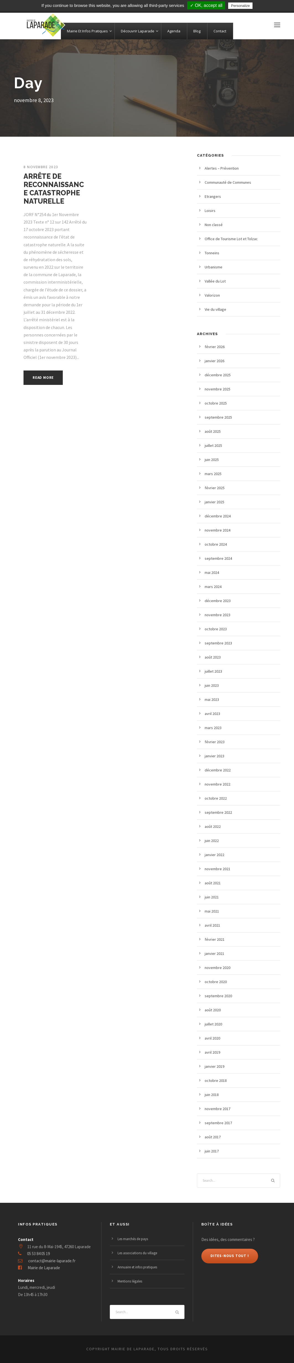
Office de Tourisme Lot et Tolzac (231, 238)
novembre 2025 (217, 389)
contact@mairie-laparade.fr (52, 1260)
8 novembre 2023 (41, 167)
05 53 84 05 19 (38, 1253)
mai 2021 (212, 911)
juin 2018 (212, 1094)
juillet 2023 (213, 671)
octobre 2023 (216, 628)
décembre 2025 (218, 374)
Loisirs (210, 210)
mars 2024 (213, 586)
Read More (43, 377)
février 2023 (215, 741)
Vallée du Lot (215, 281)
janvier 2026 (214, 360)
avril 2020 (212, 1038)
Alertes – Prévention (222, 168)
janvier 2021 (214, 953)
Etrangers (213, 196)
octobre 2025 (216, 403)
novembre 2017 (217, 1108)
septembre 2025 (218, 417)
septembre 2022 (218, 812)
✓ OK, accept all (206, 5)
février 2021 (215, 939)
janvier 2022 (214, 854)
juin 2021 (212, 897)
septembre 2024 (218, 558)
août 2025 (213, 431)
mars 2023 (213, 727)
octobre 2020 (216, 981)
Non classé (214, 224)
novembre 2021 (217, 868)
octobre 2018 (216, 1080)
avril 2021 (212, 925)
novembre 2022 (217, 784)
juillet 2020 (213, 1024)
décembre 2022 (218, 770)
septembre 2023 (218, 643)
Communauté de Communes (228, 182)
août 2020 (213, 1009)
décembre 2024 (218, 516)
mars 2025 (213, 473)
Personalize (240, 6)
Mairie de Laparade (44, 1267)
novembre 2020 (217, 967)
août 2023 (213, 657)
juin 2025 (212, 459)
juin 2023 (212, 685)
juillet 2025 (213, 445)
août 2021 (213, 882)
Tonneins (212, 252)
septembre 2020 (218, 995)
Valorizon (212, 295)
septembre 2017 (218, 1122)
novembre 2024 (217, 530)
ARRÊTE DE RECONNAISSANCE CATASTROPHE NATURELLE (54, 188)
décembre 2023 (218, 600)
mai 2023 (212, 699)
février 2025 (215, 487)
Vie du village (215, 309)
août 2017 (213, 1136)
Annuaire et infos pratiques (137, 1267)
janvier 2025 (214, 501)
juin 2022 (212, 840)
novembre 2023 (217, 614)
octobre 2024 (216, 544)
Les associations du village (137, 1253)
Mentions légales (130, 1281)
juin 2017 (212, 1151)
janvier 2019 (214, 1066)
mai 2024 (212, 572)
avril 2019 (212, 1052)
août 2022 (213, 826)
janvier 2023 (214, 755)
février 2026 (215, 346)
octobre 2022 (216, 798)
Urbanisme (213, 267)
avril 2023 (212, 713)
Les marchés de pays (133, 1239)
